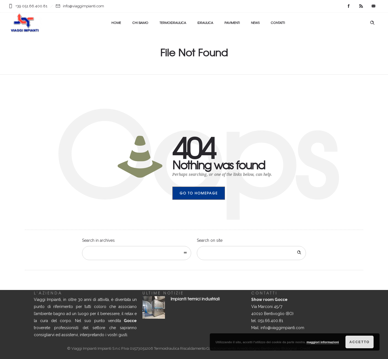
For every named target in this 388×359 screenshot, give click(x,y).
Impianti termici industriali (195, 299)
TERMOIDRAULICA (173, 22)
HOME (116, 22)
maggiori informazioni (323, 342)
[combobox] (136, 253)
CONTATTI (278, 22)
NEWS (255, 22)
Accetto (359, 342)
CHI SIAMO (140, 22)
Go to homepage (199, 193)
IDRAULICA (205, 22)
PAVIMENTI (232, 22)
